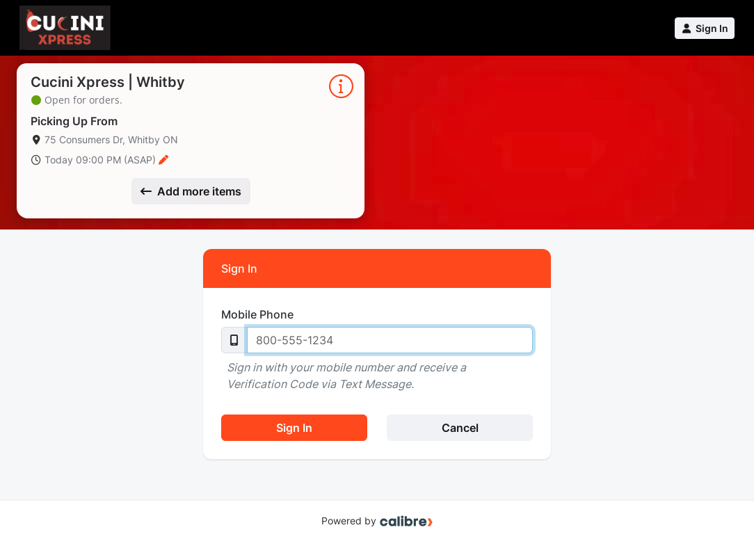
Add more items (191, 191)
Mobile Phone (257, 314)
